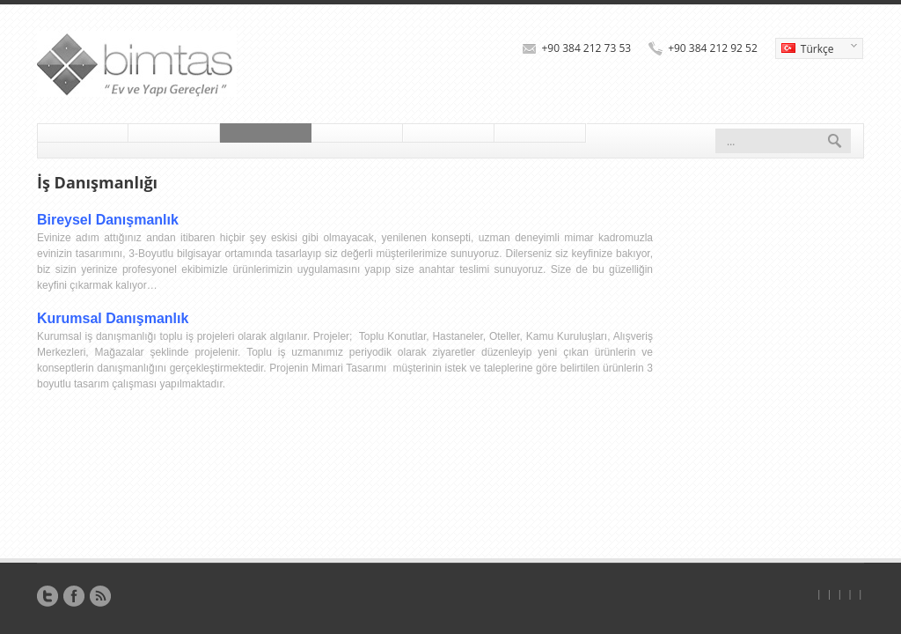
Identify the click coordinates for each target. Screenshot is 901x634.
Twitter (47, 596)
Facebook (73, 596)
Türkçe (816, 50)
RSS (100, 596)
